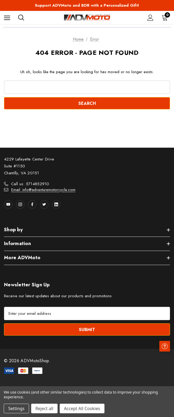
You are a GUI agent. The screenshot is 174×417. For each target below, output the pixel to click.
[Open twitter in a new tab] (44, 204)
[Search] (21, 17)
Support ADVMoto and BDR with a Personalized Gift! (87, 5)
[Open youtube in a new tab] (8, 204)
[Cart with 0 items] (165, 17)
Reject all (44, 408)
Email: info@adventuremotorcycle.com (43, 190)
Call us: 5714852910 (30, 184)
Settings (16, 408)
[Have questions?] (164, 346)
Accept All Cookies (82, 408)
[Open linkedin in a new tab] (56, 204)
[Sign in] (150, 18)
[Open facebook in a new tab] (32, 204)
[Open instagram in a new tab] (20, 204)
